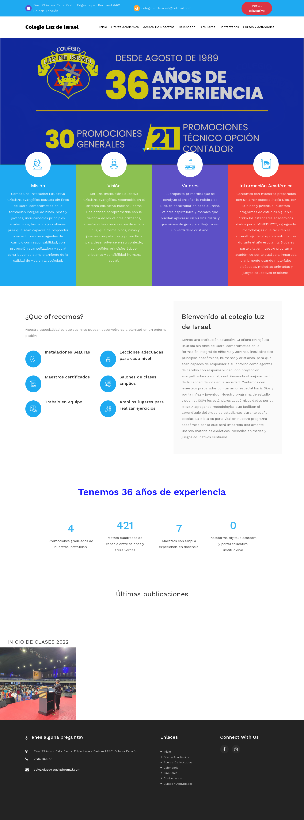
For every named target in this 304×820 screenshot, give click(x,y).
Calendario (187, 27)
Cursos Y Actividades (258, 27)
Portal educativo (257, 8)
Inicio (103, 27)
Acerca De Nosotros (159, 27)
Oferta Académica (125, 27)
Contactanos (229, 27)
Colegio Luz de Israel (52, 27)
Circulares (207, 27)
